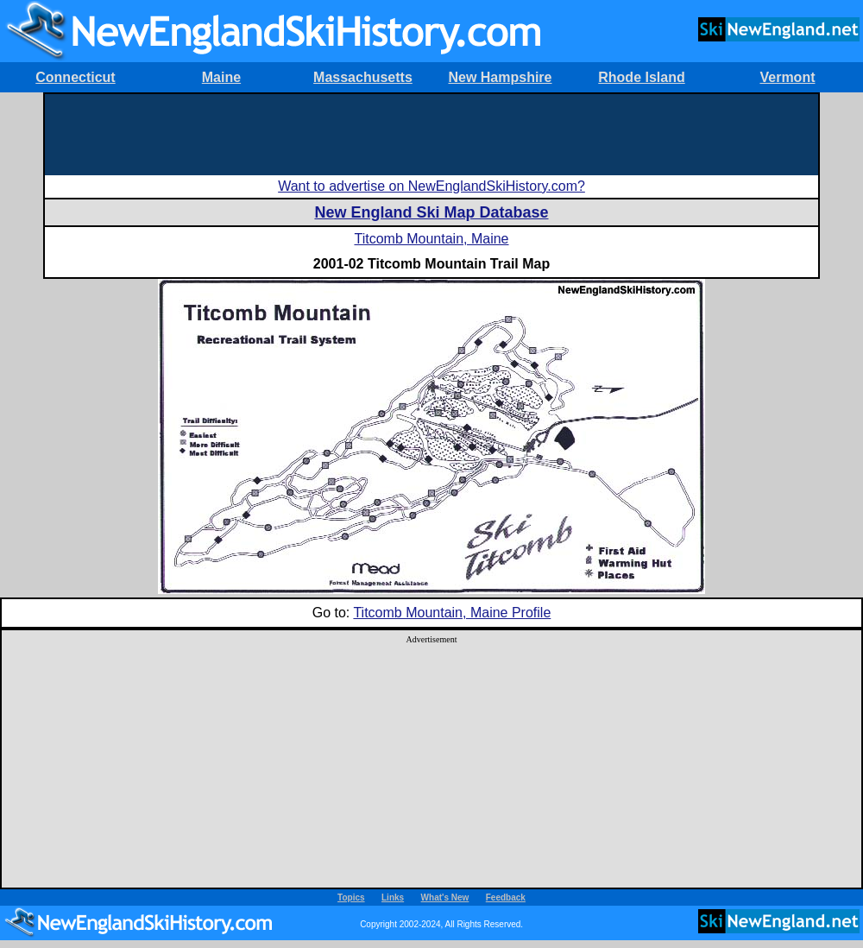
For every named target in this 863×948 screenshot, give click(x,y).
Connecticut (75, 77)
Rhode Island (641, 77)
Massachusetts (363, 77)
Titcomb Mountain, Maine (431, 238)
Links (392, 897)
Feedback (506, 897)
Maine (221, 77)
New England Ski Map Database (431, 212)
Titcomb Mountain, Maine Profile (452, 612)
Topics (350, 897)
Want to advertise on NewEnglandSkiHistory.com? (431, 186)
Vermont (787, 77)
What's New (445, 897)
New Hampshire (499, 77)
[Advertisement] (431, 133)
